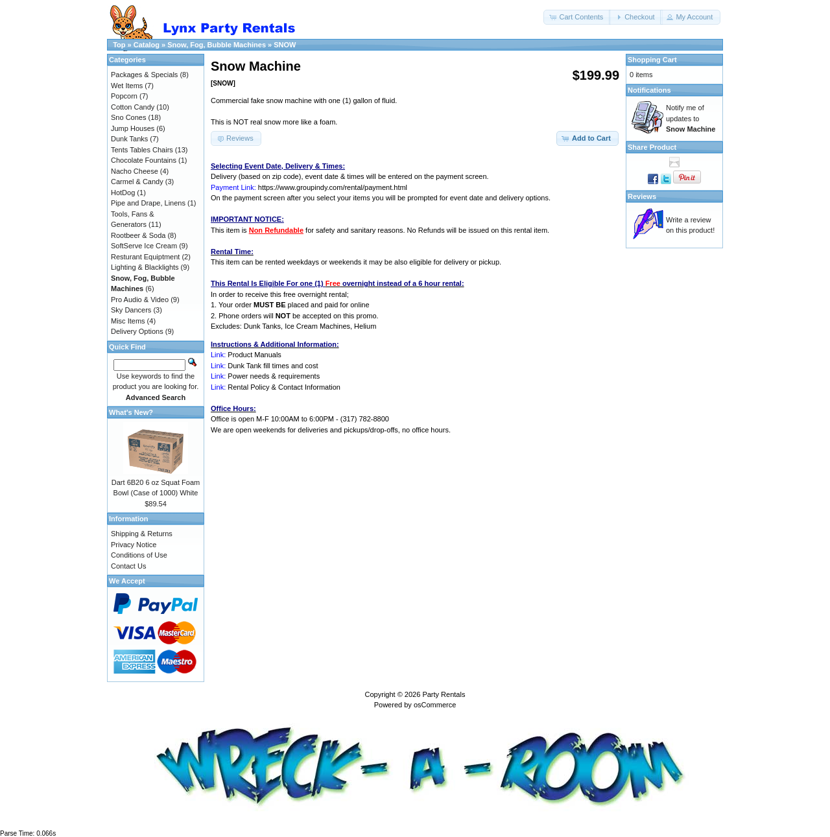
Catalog (147, 45)
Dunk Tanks (129, 139)
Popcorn (124, 96)
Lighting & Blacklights (145, 267)
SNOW (285, 45)
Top (119, 45)
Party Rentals (443, 694)
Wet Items (127, 85)
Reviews (642, 196)
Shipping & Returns (141, 533)
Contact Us (128, 566)
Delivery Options (137, 331)
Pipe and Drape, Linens (148, 203)
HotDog (123, 192)
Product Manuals (254, 355)
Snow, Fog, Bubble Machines (216, 45)
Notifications (649, 90)
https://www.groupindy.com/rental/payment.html (332, 187)
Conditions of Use (139, 555)
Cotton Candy (132, 107)
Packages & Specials (144, 74)
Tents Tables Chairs (142, 150)
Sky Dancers (131, 310)
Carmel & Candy (137, 181)
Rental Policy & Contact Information (284, 387)
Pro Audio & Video (140, 299)
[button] (577, 17)
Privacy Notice (133, 544)
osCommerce (435, 705)
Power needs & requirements (274, 376)
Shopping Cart (652, 60)
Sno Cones (128, 117)
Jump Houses (132, 128)
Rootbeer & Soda (138, 235)
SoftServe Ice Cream (144, 246)
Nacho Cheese (134, 171)
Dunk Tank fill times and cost (273, 366)
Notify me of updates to (690, 118)
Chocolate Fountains (143, 160)
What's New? (131, 412)
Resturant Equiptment (145, 257)
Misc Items (128, 321)
